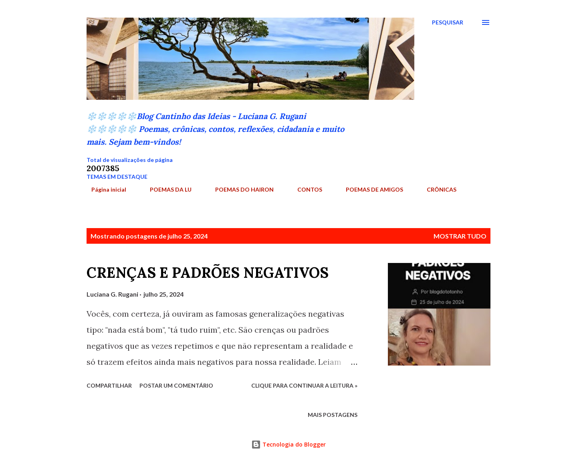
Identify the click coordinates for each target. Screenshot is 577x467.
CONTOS (305, 189)
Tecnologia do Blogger (288, 444)
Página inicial (104, 189)
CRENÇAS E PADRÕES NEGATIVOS (208, 272)
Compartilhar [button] (109, 385)
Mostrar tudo (460, 236)
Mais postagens (332, 414)
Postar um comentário (176, 385)
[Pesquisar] (447, 22)
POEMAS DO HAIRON (239, 189)
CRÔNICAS (437, 189)
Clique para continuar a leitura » (304, 385)
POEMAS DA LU (166, 189)
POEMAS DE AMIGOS (369, 189)
